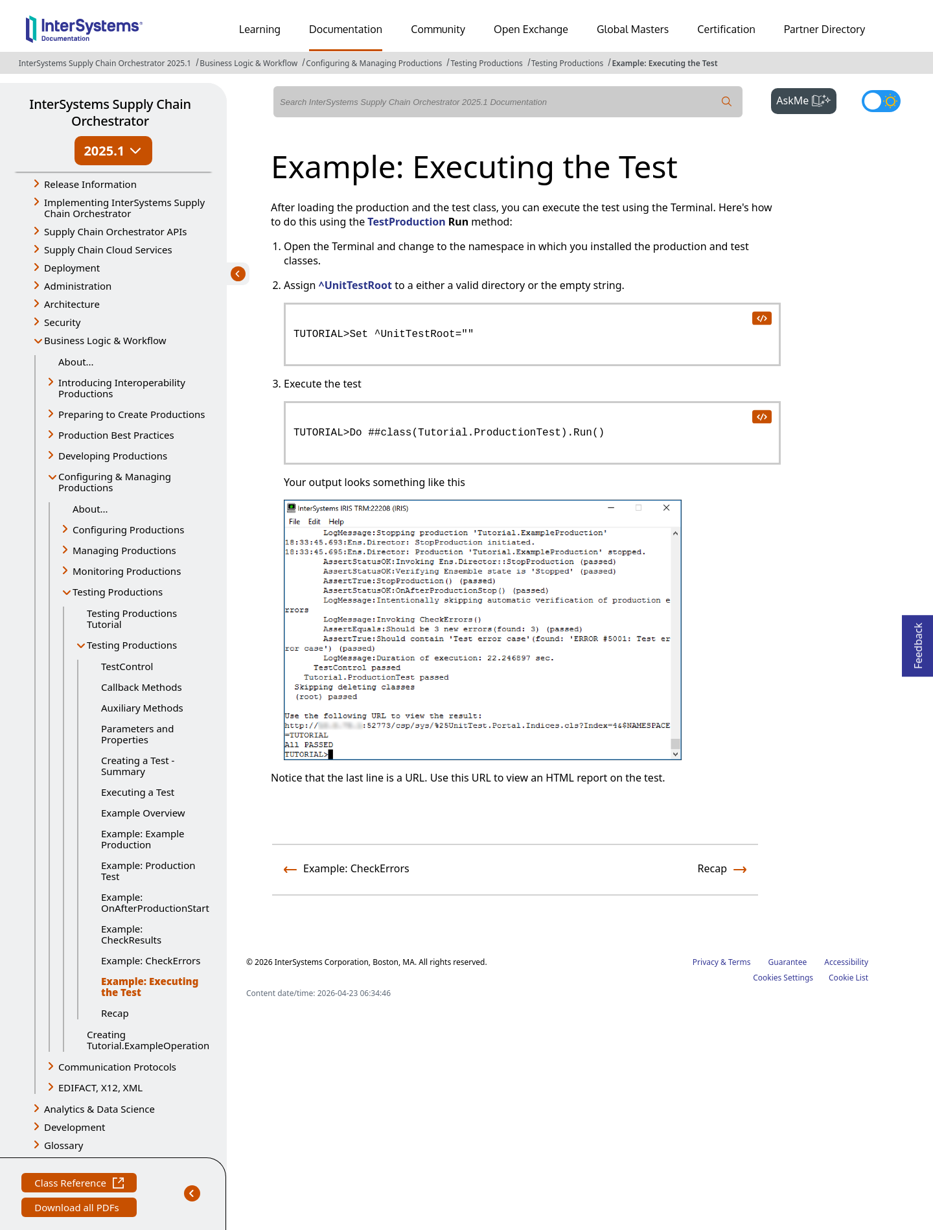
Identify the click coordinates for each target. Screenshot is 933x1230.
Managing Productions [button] (124, 550)
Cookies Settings (783, 977)
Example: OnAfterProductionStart (154, 902)
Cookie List (848, 977)
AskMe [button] (806, 99)
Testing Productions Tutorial (132, 619)
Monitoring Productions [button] (127, 570)
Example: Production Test (148, 871)
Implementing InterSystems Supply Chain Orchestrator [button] (124, 208)
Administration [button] (77, 285)
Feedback (918, 642)
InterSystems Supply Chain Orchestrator (109, 112)
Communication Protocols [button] (117, 1066)
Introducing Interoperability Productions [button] (121, 388)
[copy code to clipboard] (761, 317)
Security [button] (62, 322)
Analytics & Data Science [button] (99, 1108)
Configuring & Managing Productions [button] (114, 482)
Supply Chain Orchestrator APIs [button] (115, 231)
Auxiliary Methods (142, 707)
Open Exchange (531, 29)
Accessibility (846, 962)
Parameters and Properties (137, 734)
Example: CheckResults (131, 934)
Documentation (345, 29)
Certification (726, 29)
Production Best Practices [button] (116, 434)
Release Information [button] (90, 184)
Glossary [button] (64, 1145)
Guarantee (787, 962)
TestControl (127, 666)
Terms (739, 962)
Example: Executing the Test (664, 63)
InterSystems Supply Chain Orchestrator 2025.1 (105, 63)
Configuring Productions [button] (128, 529)
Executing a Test (137, 791)
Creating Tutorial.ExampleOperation (147, 1040)
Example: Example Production (142, 839)
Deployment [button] (72, 267)
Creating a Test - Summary (137, 766)
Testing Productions (486, 63)
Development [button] (75, 1126)
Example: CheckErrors (151, 960)
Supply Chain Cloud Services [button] (108, 249)
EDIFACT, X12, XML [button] (100, 1087)
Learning (260, 29)
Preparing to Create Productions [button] (131, 414)
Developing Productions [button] (112, 455)
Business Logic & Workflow (248, 63)
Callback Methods (141, 686)
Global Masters (633, 29)
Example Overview (143, 812)
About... (76, 361)
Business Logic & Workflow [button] (105, 340)
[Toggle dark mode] (881, 101)
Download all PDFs (78, 1209)
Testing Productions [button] (118, 591)
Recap (115, 1012)
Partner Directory (825, 29)
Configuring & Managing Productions (374, 63)
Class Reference (79, 1184)
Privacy (706, 962)
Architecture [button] (72, 303)
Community (438, 29)
